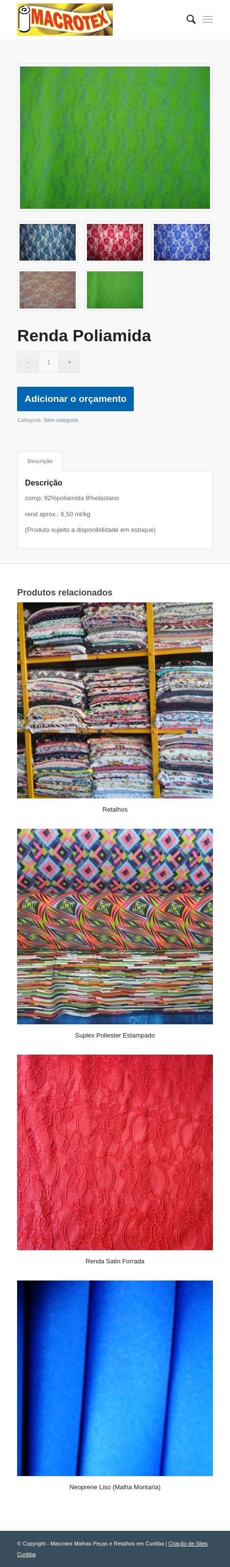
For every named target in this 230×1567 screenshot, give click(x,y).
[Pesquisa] (186, 19)
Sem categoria (60, 420)
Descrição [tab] (39, 461)
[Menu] (208, 19)
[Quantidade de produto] (48, 362)
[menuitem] (186, 19)
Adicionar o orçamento (75, 399)
